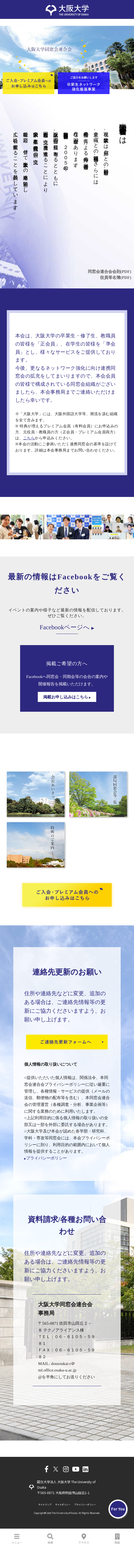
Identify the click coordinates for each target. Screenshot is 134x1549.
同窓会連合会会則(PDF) (109, 271)
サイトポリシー (62, 1504)
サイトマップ (44, 1504)
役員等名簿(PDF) (115, 277)
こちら (29, 438)
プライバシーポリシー (45, 1158)
